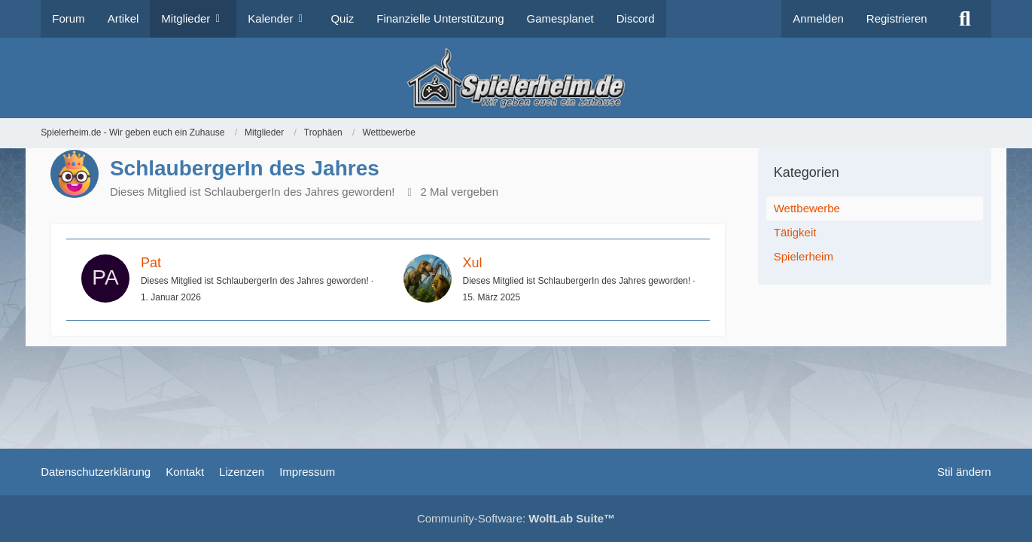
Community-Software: (516, 518)
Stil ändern (964, 471)
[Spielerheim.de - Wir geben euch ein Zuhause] (516, 78)
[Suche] (965, 19)
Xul (473, 262)
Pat (151, 262)
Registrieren (896, 18)
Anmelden (818, 18)
